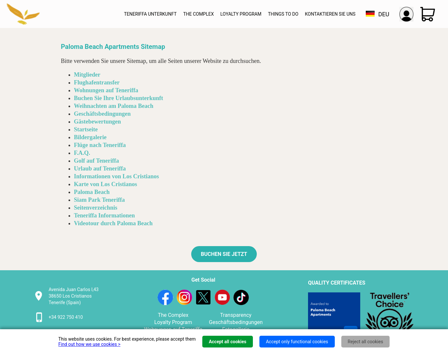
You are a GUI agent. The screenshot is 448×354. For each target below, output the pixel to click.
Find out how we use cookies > (89, 344)
